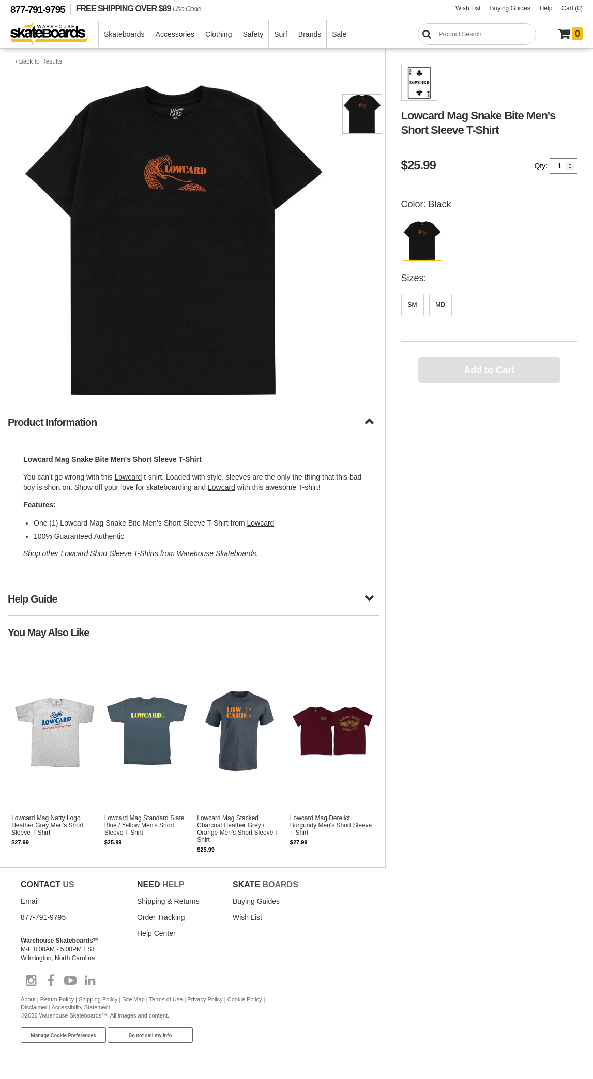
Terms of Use (166, 999)
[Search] (477, 34)
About (28, 999)
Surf (280, 34)
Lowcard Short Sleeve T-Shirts (109, 553)
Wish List (468, 8)
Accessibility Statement (81, 1007)
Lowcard (128, 477)
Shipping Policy (98, 999)
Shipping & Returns (168, 901)
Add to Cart (489, 370)
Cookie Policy (244, 999)
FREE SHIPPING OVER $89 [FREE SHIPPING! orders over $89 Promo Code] (138, 8)
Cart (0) (572, 8)
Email (30, 901)
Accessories (175, 34)
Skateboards (124, 34)
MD (440, 305)
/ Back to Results (39, 61)
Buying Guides (510, 8)
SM (412, 305)
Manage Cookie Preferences (63, 1035)
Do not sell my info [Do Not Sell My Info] (150, 1035)
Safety (252, 34)
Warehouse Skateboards (216, 553)
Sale (339, 34)
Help (546, 8)
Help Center (156, 933)
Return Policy (57, 999)
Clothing (218, 34)
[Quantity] (563, 166)
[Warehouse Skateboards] (54, 34)
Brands (309, 34)
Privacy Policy (204, 999)
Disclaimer (34, 1007)
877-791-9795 (37, 9)
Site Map (133, 999)
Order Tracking (161, 917)
